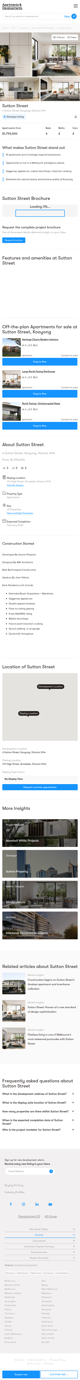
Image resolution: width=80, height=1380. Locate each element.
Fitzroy (8, 1309)
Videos (72, 37)
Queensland (54, 1240)
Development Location (50, 686)
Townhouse (48, 1273)
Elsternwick (10, 1342)
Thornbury (10, 1313)
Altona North (48, 1334)
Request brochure (14, 240)
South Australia (53, 1252)
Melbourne (10, 1281)
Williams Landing (13, 1293)
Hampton (9, 1317)
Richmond (46, 1309)
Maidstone (47, 1293)
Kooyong (24, 28)
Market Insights (36, 975)
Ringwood (46, 1297)
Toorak (8, 1326)
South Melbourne (13, 1334)
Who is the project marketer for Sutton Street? (31, 1129)
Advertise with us (37, 1359)
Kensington (10, 1301)
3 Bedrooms (35, 1273)
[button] (40, 1095)
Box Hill (45, 1342)
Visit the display (15, 485)
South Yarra (47, 1326)
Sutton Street (65, 28)
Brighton (9, 1338)
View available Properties (20, 513)
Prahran (8, 1330)
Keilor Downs (48, 1338)
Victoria (55, 1235)
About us (20, 1359)
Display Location (28, 713)
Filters (67, 16)
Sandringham (48, 1305)
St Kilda (8, 1321)
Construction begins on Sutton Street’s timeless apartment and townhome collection (51, 984)
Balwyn (45, 1285)
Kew (44, 1281)
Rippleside (10, 1297)
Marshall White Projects (43, 28)
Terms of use (34, 1363)
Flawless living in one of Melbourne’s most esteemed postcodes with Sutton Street (51, 1039)
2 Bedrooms (22, 1273)
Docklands (47, 1301)
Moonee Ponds (12, 1285)
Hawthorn (46, 1317)
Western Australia (52, 1258)
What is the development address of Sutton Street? (34, 1093)
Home (5, 28)
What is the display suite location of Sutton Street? (34, 1102)
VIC (13, 28)
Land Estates (62, 1273)
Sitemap (48, 1363)
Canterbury (47, 1321)
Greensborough (49, 1330)
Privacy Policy (58, 1359)
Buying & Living (14, 1185)
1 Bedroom (10, 1273)
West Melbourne (50, 1289)
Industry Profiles (15, 1192)
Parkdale (46, 1313)
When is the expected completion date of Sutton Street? (32, 1122)
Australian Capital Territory (49, 1246)
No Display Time (14, 779)
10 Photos (59, 37)
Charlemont (10, 1305)
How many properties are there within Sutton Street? (35, 1111)
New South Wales (52, 1229)
